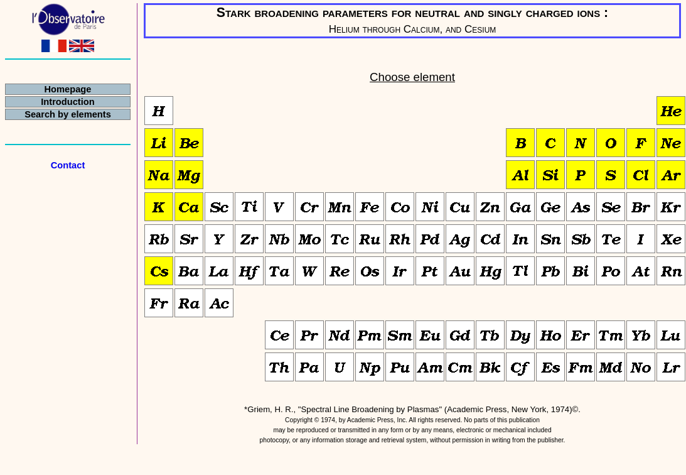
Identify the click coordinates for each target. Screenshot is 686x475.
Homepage (68, 89)
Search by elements (67, 114)
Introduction (67, 102)
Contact (68, 165)
